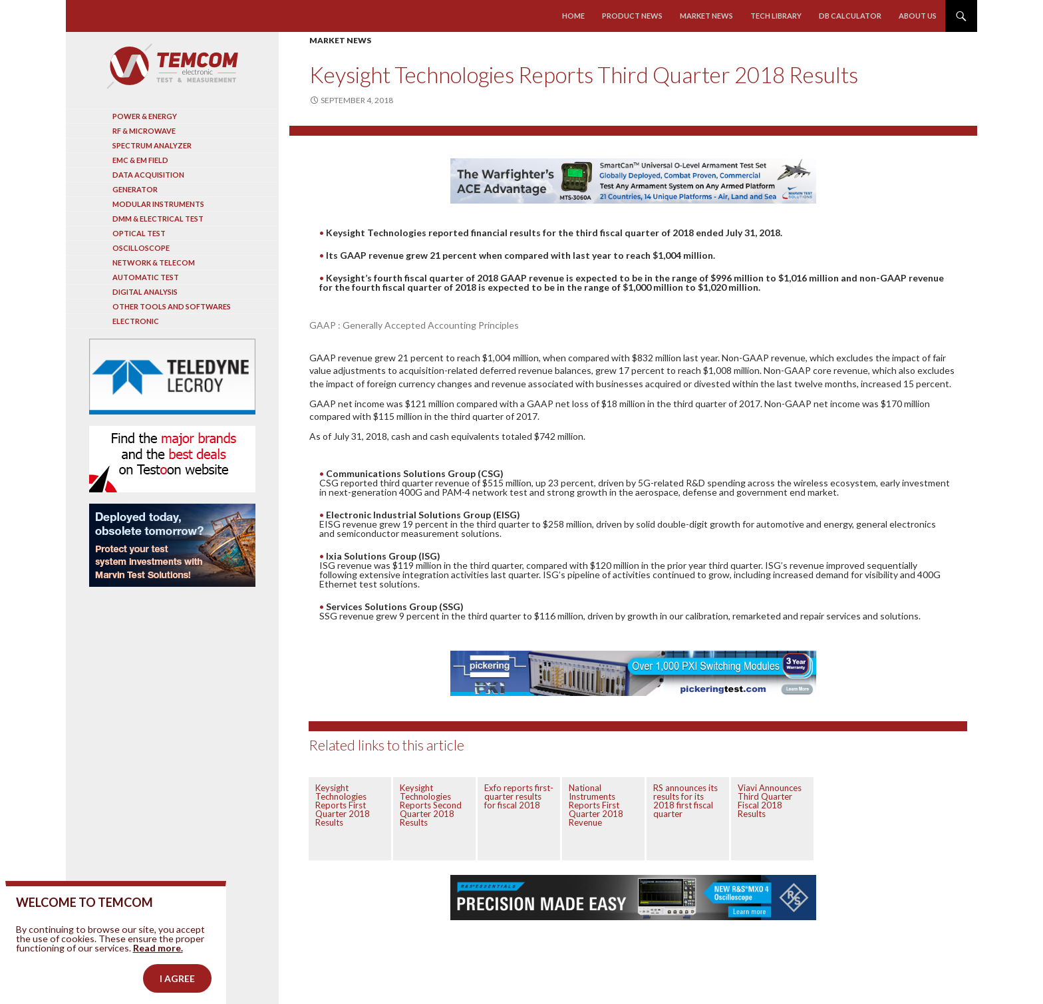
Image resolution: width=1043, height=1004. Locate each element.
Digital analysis (145, 291)
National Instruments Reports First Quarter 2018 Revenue (596, 805)
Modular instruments (158, 204)
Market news (706, 15)
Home (573, 15)
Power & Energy (144, 116)
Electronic (135, 321)
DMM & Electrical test (158, 218)
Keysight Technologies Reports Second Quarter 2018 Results (431, 805)
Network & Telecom (153, 262)
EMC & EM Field (140, 160)
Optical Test (139, 233)
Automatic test (145, 277)
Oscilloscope (141, 248)
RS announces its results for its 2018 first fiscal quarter (685, 800)
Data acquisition (148, 174)
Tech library (776, 15)
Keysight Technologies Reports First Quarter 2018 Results (342, 805)
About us (918, 15)
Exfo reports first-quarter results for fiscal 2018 (518, 796)
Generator (135, 189)
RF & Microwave (144, 130)
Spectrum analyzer (152, 145)
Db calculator (850, 15)
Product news (632, 15)
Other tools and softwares (171, 306)
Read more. (158, 967)
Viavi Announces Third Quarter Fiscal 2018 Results (770, 800)
